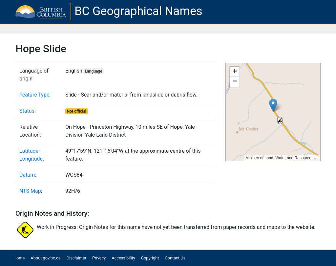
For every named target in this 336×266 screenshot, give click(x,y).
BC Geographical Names (138, 11)
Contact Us (175, 257)
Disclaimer (76, 257)
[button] (273, 105)
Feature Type (34, 95)
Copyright (150, 257)
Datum (27, 175)
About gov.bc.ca (45, 257)
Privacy (99, 257)
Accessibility (123, 257)
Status (26, 111)
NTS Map (30, 191)
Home (19, 257)
